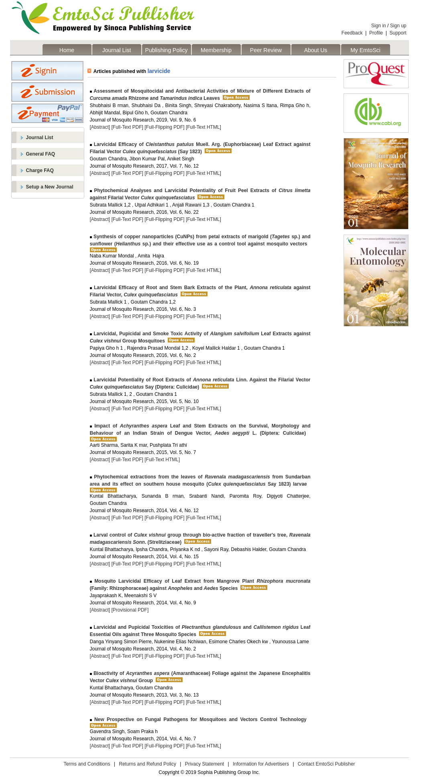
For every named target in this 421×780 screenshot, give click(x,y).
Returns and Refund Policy (147, 764)
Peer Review (266, 50)
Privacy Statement (204, 764)
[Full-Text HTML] (203, 127)
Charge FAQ (40, 170)
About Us (315, 50)
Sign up (398, 25)
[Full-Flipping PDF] (164, 127)
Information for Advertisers (261, 764)
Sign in (378, 25)
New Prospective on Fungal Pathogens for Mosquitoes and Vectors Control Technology (199, 719)
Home (66, 50)
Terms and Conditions (86, 764)
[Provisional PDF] (130, 610)
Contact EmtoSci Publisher (326, 764)
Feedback (352, 33)
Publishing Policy (166, 50)
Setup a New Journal (49, 187)
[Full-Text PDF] (127, 127)
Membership (216, 50)
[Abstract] (100, 127)
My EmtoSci (365, 50)
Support (397, 33)
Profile (376, 33)
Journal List (116, 50)
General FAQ (40, 154)
